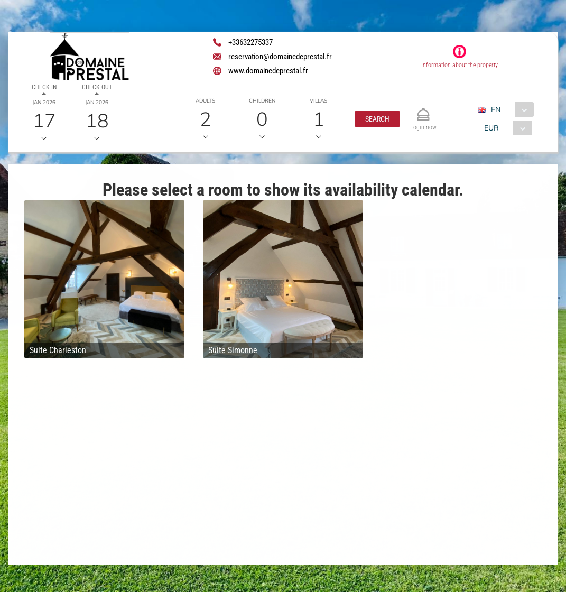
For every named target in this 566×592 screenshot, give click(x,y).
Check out (97, 87)
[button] (377, 119)
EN (495, 109)
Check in (44, 87)
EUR (491, 128)
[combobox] (509, 109)
